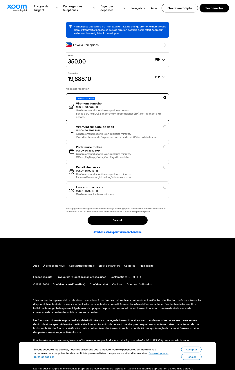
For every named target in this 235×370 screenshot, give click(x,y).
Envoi (70, 55)
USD (160, 59)
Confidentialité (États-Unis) (69, 284)
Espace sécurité (42, 276)
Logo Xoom (16, 8)
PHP (160, 77)
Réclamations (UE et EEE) (126, 276)
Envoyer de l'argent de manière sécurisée (81, 276)
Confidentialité (99, 284)
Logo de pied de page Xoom (46, 252)
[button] (46, 8)
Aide (36, 265)
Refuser (191, 363)
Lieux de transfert (109, 265)
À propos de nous (54, 265)
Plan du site (146, 265)
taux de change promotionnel (139, 26)
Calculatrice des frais (82, 265)
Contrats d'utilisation (139, 284)
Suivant (117, 220)
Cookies (117, 284)
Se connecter (214, 8)
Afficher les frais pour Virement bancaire (117, 231)
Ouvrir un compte (179, 8)
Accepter (191, 355)
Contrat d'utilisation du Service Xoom (174, 300)
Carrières (129, 265)
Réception (73, 73)
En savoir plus (111, 33)
